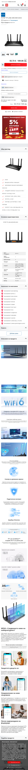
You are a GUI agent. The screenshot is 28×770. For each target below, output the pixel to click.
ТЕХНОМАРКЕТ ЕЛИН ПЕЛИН (9, 296)
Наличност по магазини (14, 94)
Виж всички (3, 84)
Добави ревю (14, 333)
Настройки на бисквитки (14, 768)
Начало (3, 9)
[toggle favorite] (17, 111)
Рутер (16, 261)
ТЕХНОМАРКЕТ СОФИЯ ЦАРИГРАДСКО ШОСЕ (13, 323)
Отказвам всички (14, 765)
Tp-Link (17, 280)
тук (13, 759)
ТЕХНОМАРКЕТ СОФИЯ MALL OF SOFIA (11, 321)
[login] (25, 5)
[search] (18, 5)
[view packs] (14, 64)
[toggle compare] (8, 111)
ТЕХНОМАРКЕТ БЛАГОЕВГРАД (9, 291)
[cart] (21, 5)
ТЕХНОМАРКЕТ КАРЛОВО (8, 299)
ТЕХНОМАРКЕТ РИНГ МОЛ (8, 307)
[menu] (3, 5)
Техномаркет (14, 20)
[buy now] (14, 108)
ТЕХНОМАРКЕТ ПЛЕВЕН (8, 304)
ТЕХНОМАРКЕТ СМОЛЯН (8, 318)
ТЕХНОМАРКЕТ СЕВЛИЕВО (8, 315)
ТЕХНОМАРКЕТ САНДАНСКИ (9, 313)
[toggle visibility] (14, 149)
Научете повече (4, 70)
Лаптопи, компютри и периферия (12, 9)
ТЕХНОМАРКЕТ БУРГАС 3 (8, 294)
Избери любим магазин (7, 90)
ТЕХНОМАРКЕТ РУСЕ (7, 310)
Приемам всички (14, 762)
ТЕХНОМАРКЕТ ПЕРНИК (8, 302)
